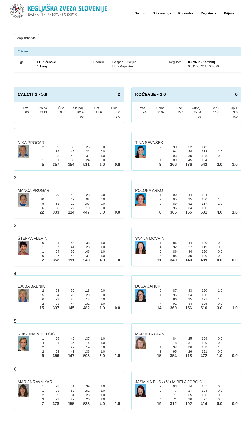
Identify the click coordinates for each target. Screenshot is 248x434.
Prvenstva (186, 13)
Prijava (229, 13)
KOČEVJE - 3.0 (150, 94)
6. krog (42, 66)
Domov (140, 13)
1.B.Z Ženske (46, 62)
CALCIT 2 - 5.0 (32, 94)
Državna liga (162, 13)
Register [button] (209, 13)
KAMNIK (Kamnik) (201, 62)
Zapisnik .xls (26, 38)
